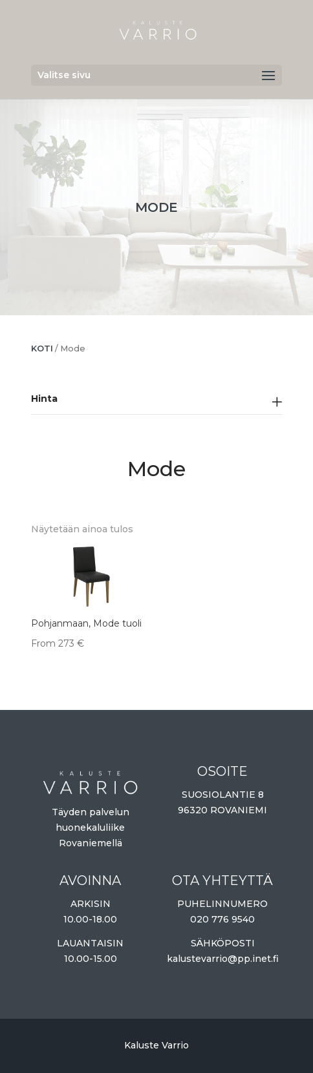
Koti (42, 348)
